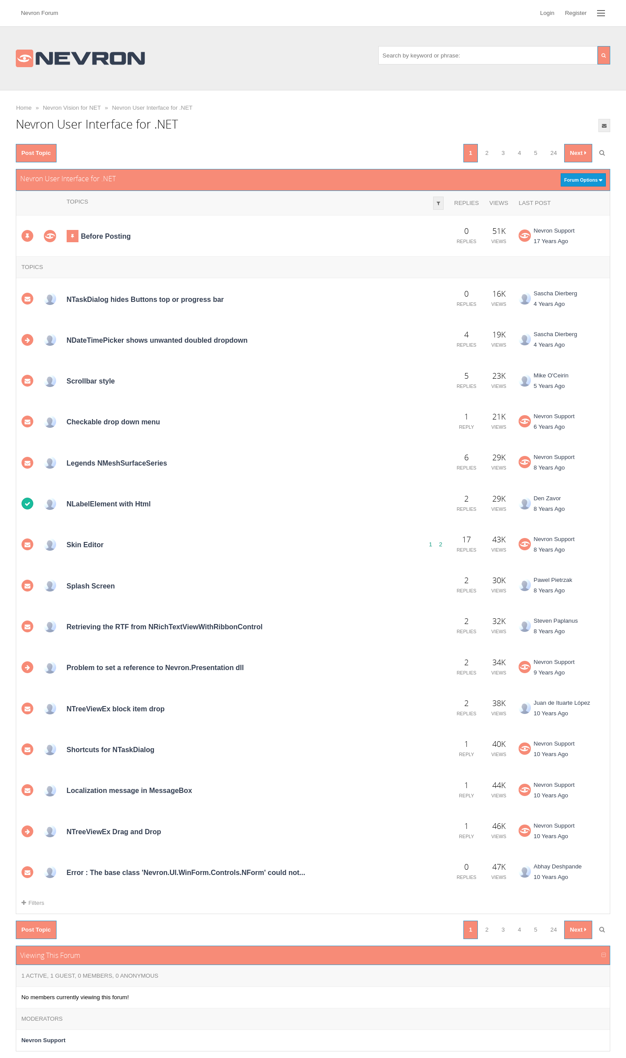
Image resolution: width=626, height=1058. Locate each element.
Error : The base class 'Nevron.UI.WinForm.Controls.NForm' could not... (186, 872)
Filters (32, 903)
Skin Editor (85, 545)
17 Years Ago (551, 241)
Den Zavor (547, 498)
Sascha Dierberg (555, 293)
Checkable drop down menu (113, 422)
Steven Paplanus (556, 620)
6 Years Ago (549, 426)
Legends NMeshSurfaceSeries (117, 463)
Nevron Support (554, 230)
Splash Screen (91, 586)
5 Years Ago (549, 386)
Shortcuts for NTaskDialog (111, 749)
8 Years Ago (549, 467)
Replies (466, 203)
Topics (77, 201)
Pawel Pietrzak (553, 580)
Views (498, 203)
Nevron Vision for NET (72, 107)
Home (24, 107)
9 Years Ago (549, 672)
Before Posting (106, 236)
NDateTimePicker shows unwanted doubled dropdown (157, 340)
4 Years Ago (549, 304)
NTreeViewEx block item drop (116, 709)
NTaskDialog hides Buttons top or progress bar (145, 299)
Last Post (535, 203)
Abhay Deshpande (558, 866)
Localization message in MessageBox (129, 790)
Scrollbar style (91, 381)
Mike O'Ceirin (551, 375)
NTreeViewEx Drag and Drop (114, 831)
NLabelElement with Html (109, 504)
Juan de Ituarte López (562, 702)
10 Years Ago (551, 713)
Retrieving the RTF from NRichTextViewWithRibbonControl (165, 627)
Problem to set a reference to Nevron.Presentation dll (155, 667)
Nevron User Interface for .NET (152, 107)
